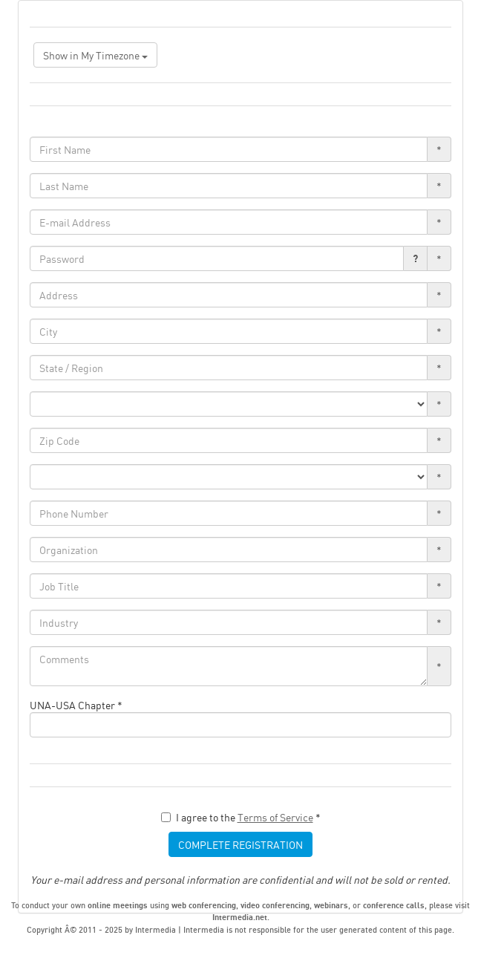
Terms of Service (275, 817)
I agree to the (241, 817)
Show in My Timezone (95, 55)
